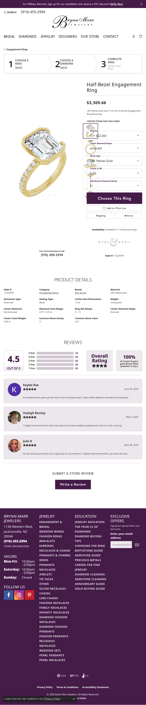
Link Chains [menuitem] (48, 598)
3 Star (32, 360)
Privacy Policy (45, 687)
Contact (111, 36)
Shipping (101, 215)
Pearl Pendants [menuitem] (51, 655)
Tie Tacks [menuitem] (46, 579)
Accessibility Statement (95, 687)
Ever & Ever (80, 292)
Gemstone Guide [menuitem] (88, 555)
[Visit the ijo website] (74, 676)
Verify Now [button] (116, 4)
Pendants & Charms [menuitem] (55, 555)
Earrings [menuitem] (46, 546)
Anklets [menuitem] (45, 574)
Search (18, 67)
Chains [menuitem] (44, 593)
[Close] (141, 4)
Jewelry (47, 36)
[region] (43, 164)
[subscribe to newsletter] (137, 544)
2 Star (32, 364)
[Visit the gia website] (61, 676)
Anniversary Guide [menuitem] (90, 584)
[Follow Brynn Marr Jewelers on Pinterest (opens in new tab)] (29, 595)
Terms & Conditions (67, 687)
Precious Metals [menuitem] (88, 560)
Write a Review (73, 484)
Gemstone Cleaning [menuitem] (90, 579)
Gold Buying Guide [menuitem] (90, 588)
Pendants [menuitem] (47, 565)
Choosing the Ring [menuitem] (90, 546)
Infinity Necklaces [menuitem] (54, 612)
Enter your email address (121, 536)
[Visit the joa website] (85, 676)
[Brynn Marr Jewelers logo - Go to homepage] (73, 21)
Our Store (90, 36)
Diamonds (27, 36)
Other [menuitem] (44, 584)
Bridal (9, 36)
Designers (68, 36)
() (76, 353)
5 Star (32, 353)
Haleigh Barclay (34, 413)
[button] (10, 12)
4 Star (32, 356)
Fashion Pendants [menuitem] (53, 636)
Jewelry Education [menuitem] (90, 522)
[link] (32, 12)
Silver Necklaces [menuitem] (52, 588)
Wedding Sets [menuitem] (50, 650)
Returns (129, 215)
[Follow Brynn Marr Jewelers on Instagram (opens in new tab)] (19, 595)
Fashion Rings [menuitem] (50, 536)
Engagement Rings (17, 49)
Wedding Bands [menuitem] (51, 531)
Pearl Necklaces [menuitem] (52, 660)
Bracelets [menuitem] (47, 541)
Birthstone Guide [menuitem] (89, 550)
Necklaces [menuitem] (47, 569)
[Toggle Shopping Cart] (140, 36)
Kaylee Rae (31, 385)
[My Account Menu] (133, 36)
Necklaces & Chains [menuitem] (54, 550)
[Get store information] (16, 546)
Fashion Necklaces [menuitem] (54, 603)
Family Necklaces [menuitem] (53, 607)
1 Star (32, 368)
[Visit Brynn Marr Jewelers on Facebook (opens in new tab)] (8, 595)
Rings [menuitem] (43, 560)
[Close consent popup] (74, 699)
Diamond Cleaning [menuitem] (90, 574)
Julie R (27, 441)
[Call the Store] (15, 541)
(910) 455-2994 (52, 255)
